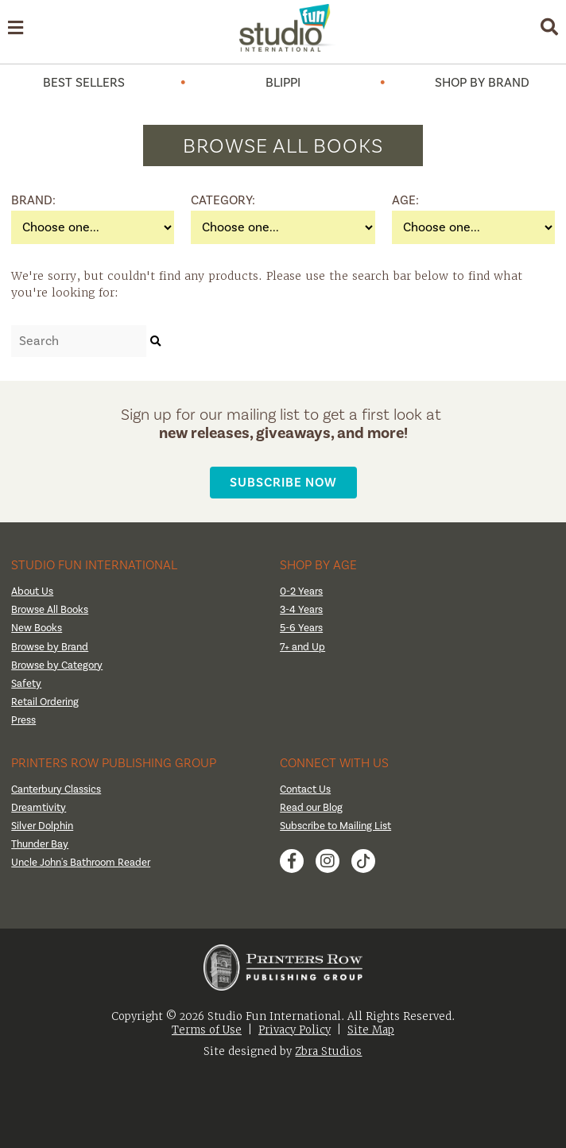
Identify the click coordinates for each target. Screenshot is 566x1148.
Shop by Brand (482, 82)
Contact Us (305, 789)
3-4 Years (301, 609)
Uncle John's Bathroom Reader (80, 862)
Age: (405, 200)
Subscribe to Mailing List (335, 826)
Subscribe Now (283, 482)
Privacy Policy (294, 1030)
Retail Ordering (45, 702)
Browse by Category (57, 665)
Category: (211, 200)
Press (23, 720)
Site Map (370, 1030)
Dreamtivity (38, 807)
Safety (26, 683)
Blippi (283, 82)
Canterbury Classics (56, 789)
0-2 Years (301, 591)
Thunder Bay (39, 844)
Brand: (31, 200)
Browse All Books (49, 609)
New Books (36, 628)
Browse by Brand (49, 647)
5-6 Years (301, 628)
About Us (32, 591)
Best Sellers (84, 82)
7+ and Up (302, 647)
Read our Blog (311, 807)
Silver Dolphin (42, 826)
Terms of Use (207, 1030)
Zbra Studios (328, 1051)
